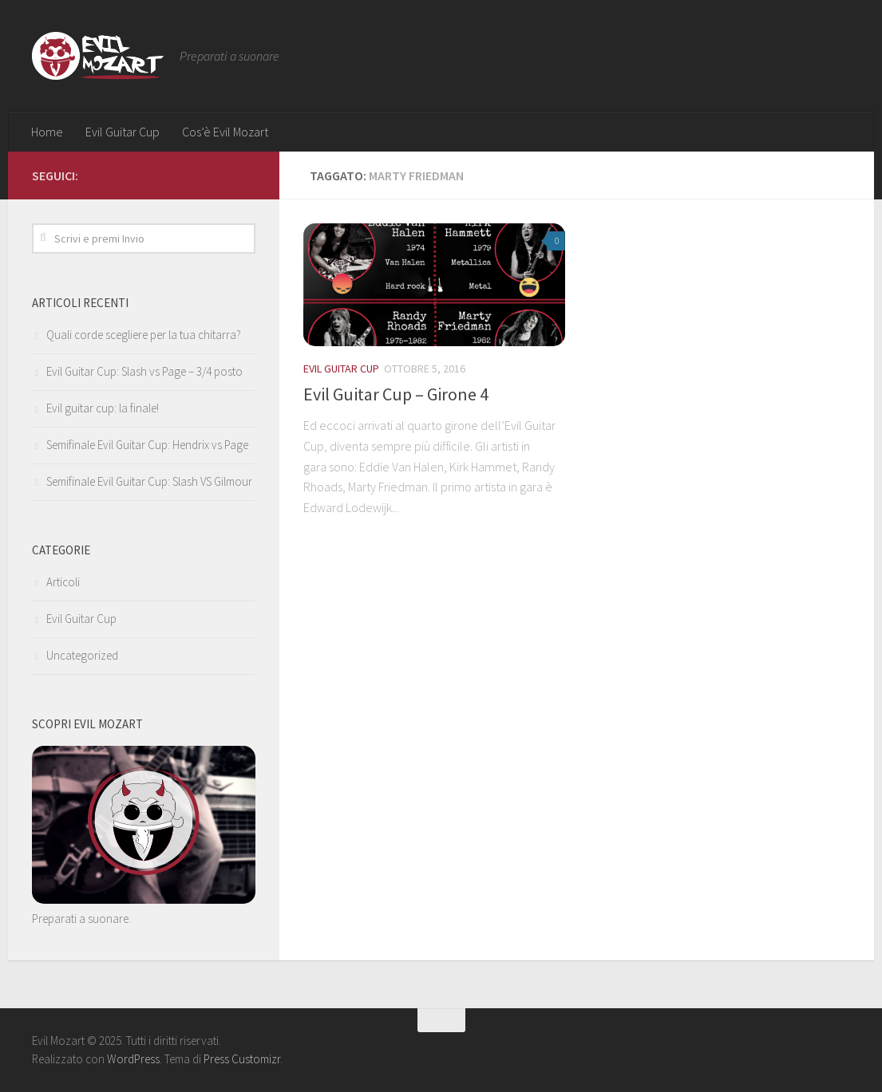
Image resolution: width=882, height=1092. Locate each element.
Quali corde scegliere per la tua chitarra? (143, 334)
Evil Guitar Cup (122, 132)
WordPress (133, 1058)
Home (47, 132)
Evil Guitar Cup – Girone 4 (395, 394)
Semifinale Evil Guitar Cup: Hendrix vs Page (147, 444)
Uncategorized (82, 655)
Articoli (63, 581)
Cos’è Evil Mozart (225, 132)
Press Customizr (242, 1058)
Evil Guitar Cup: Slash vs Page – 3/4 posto (144, 371)
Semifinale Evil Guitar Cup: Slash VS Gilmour (149, 481)
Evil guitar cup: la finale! (102, 408)
